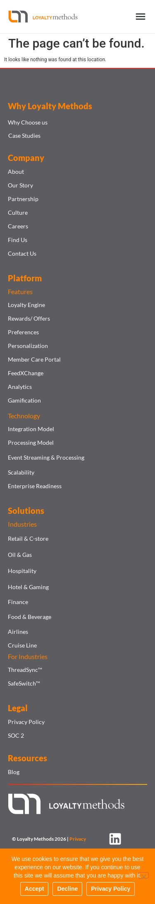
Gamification (24, 400)
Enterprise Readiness (35, 485)
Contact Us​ (22, 253)
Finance (18, 601)
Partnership (23, 198)
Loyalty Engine (26, 304)
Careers (18, 226)
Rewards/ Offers (29, 318)
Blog (13, 771)
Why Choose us (28, 122)
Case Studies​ (24, 135)
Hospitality (22, 570)
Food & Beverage (29, 616)
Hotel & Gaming (28, 586)
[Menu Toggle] (140, 16)
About (16, 171)
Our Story (20, 185)
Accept (34, 888)
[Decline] (143, 875)
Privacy (77, 839)
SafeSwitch (24, 683)
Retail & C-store (28, 538)
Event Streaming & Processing (46, 457)
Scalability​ (21, 472)
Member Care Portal (34, 359)
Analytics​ (20, 386)
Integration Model (31, 428)
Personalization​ (28, 345)
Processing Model (31, 442)
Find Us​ (17, 239)
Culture (18, 212)
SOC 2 (16, 735)
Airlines (18, 631)
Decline (67, 888)
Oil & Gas (20, 554)
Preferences (23, 332)
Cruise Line (22, 645)
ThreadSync (25, 669)
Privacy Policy (26, 721)
